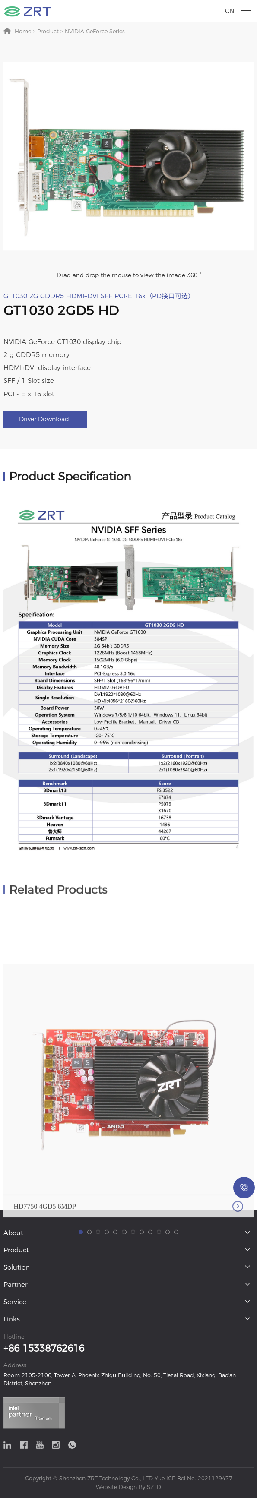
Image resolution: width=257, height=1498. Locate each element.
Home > (25, 31)
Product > (49, 31)
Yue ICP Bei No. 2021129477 (193, 1478)
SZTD (153, 1487)
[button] (81, 1328)
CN (229, 11)
